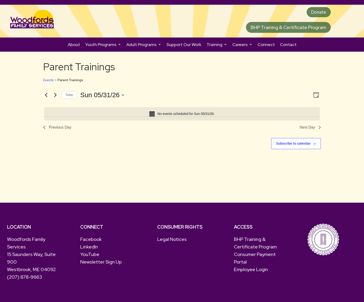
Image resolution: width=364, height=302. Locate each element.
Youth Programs (100, 45)
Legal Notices (172, 240)
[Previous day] (46, 95)
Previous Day (57, 128)
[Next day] (55, 95)
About (74, 45)
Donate (318, 12)
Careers (240, 45)
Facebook (91, 240)
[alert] (182, 114)
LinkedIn (89, 247)
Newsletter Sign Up (101, 263)
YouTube (89, 255)
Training (214, 45)
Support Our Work (183, 45)
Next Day (310, 128)
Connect (266, 45)
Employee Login (251, 270)
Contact (288, 45)
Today (69, 95)
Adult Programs (141, 45)
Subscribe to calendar (293, 144)
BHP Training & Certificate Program (288, 28)
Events (48, 81)
